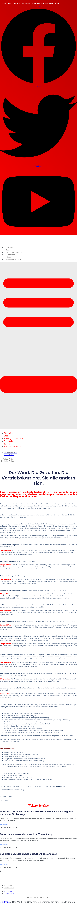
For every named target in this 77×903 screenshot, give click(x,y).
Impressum (8, 886)
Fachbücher (10, 254)
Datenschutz (9, 888)
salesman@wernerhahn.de (50, 3)
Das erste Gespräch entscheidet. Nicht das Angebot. (28, 854)
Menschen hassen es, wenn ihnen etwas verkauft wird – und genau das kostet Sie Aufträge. (36, 813)
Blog (7, 250)
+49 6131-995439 (33, 3)
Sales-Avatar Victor (13, 259)
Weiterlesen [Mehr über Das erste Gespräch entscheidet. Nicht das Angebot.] (4, 864)
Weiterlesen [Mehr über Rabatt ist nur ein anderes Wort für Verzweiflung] (4, 844)
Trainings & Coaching (14, 252)
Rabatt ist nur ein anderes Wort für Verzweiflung (26, 834)
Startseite (9, 247)
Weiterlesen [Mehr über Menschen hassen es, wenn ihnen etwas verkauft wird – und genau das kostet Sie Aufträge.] (4, 824)
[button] (38, 345)
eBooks (8, 257)
